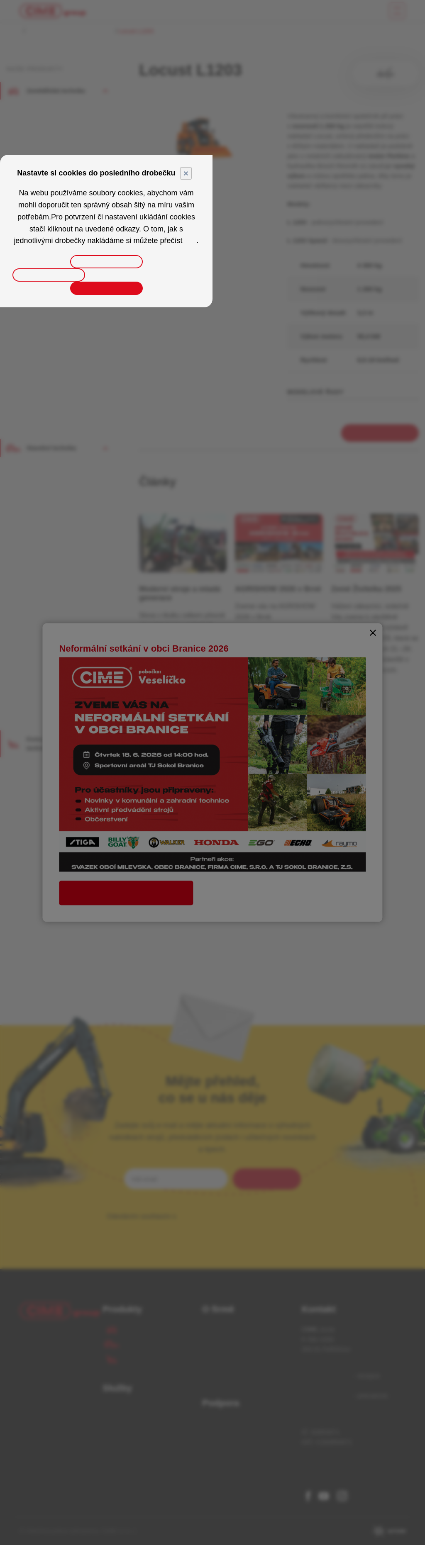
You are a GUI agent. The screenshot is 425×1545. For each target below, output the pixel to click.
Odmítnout (48, 275)
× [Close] (185, 173)
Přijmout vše (106, 288)
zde (191, 240)
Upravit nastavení (106, 261)
